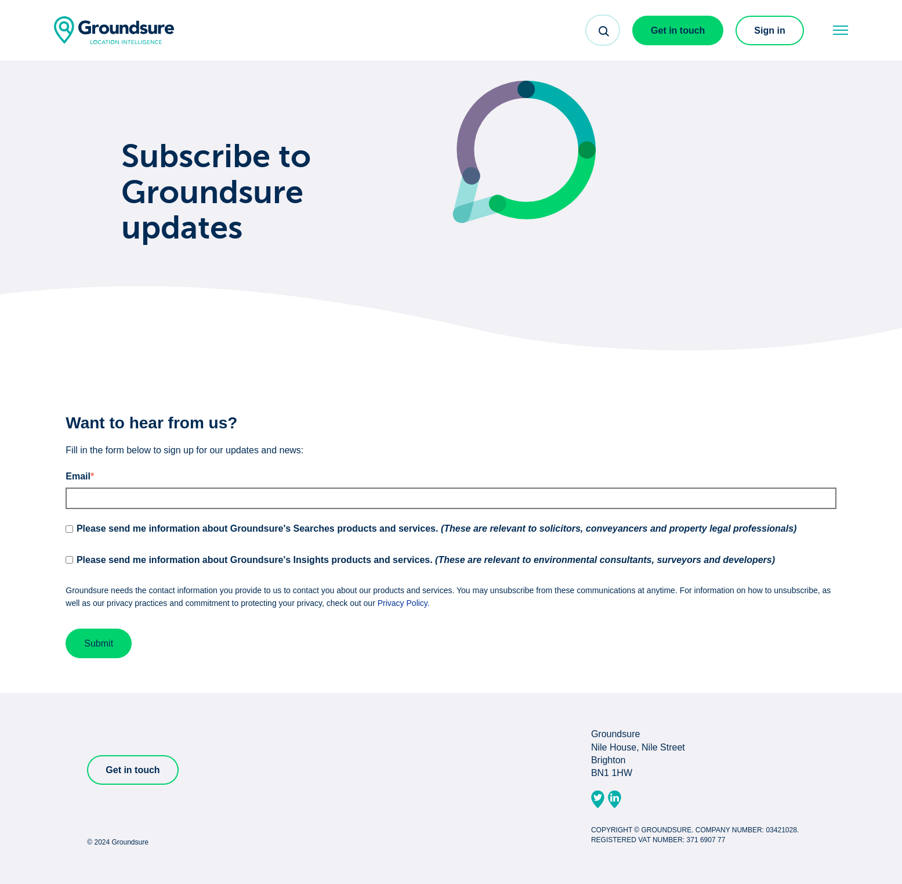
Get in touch (678, 30)
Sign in (769, 30)
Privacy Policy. (404, 603)
